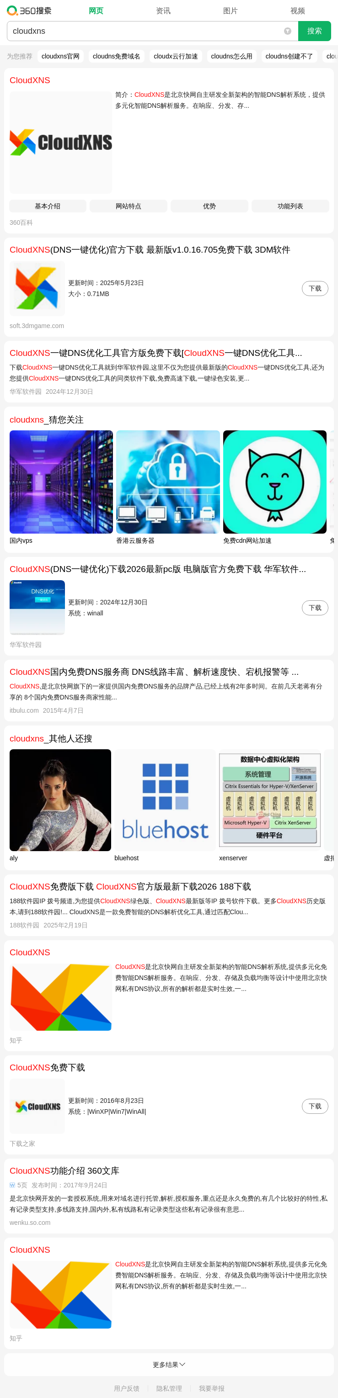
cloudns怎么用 (231, 56)
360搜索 (31, 10)
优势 (209, 206)
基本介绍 (47, 206)
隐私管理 (169, 1388)
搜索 (314, 31)
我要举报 (212, 1388)
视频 (297, 11)
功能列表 (290, 206)
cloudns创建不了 (289, 56)
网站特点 (128, 206)
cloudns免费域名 (116, 56)
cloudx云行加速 (176, 56)
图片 (230, 11)
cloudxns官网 (61, 56)
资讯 (163, 11)
